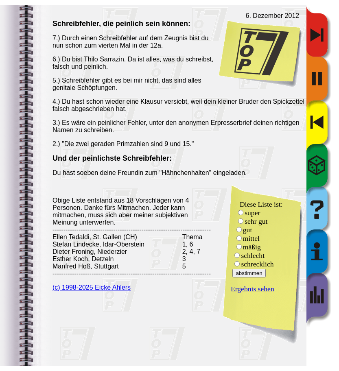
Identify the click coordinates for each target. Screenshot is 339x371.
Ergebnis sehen (252, 289)
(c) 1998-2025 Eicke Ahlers (91, 287)
